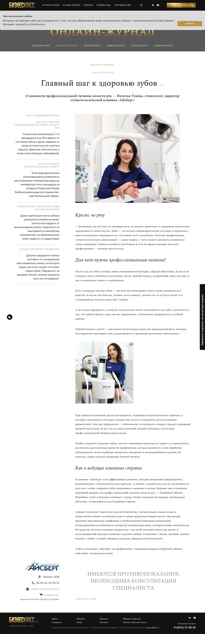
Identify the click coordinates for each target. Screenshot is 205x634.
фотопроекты (92, 45)
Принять (189, 23)
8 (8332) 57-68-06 (185, 627)
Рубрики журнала (67, 45)
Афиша (55, 619)
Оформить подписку (132, 619)
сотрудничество (122, 5)
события (88, 5)
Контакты (104, 622)
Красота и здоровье (102, 65)
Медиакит (81, 619)
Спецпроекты (139, 45)
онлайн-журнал (71, 5)
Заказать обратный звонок (135, 622)
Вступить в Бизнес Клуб (181, 5)
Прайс (79, 622)
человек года (103, 5)
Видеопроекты (116, 45)
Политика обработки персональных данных (70, 627)
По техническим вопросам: (140, 627)
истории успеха (50, 5)
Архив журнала (163, 45)
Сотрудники (57, 622)
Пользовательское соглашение (105, 627)
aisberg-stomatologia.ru (45, 589)
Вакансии (104, 619)
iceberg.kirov (51, 595)
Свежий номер (41, 45)
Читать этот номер (86, 599)
